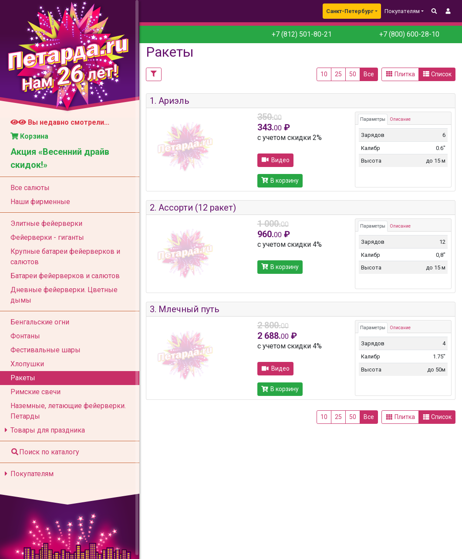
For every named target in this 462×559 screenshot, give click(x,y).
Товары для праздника (43, 430)
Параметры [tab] (372, 119)
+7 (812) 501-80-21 (302, 34)
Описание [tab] (400, 119)
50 (352, 74)
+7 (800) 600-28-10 (408, 34)
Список (437, 74)
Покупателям (28, 474)
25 (338, 74)
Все (369, 74)
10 (323, 74)
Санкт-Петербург (350, 11)
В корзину (280, 180)
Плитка (400, 74)
